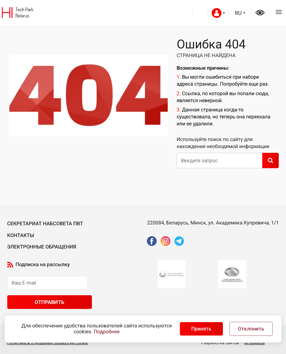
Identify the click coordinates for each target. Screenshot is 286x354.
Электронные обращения (41, 247)
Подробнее (107, 332)
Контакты (20, 235)
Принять (201, 329)
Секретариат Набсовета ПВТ (45, 224)
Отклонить (251, 329)
